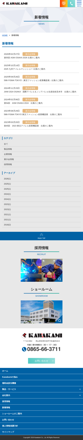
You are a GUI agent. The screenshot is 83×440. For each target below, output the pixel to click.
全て (6, 144)
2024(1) (7, 194)
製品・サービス (9, 389)
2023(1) (7, 204)
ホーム (5, 371)
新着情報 (6, 407)
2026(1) (7, 179)
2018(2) (7, 225)
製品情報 (8, 149)
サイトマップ (8, 432)
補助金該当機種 (9, 383)
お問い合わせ (8, 420)
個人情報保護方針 (10, 426)
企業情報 (8, 154)
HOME (5, 35)
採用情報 (8, 164)
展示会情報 (9, 159)
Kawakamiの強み (10, 377)
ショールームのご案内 (12, 413)
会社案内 (6, 395)
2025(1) (7, 184)
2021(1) (7, 214)
